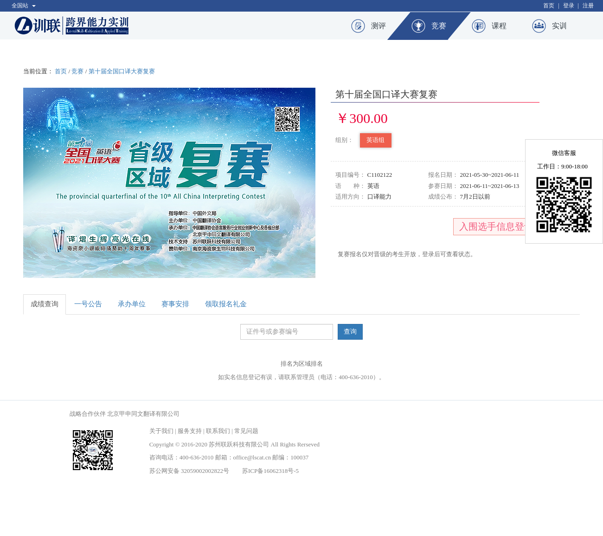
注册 (588, 5)
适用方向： (350, 196)
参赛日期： (443, 185)
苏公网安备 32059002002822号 (189, 470)
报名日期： (443, 174)
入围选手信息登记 (496, 226)
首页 (548, 5)
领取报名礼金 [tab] (226, 304)
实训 (559, 26)
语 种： (350, 185)
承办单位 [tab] (132, 304)
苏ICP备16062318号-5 (270, 470)
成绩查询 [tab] (44, 304)
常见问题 (246, 430)
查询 (350, 331)
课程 (499, 26)
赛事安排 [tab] (175, 304)
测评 (378, 26)
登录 (568, 5)
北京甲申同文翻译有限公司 (143, 413)
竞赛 (438, 26)
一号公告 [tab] (88, 304)
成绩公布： (443, 196)
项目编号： (350, 174)
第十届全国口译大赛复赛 (122, 71)
